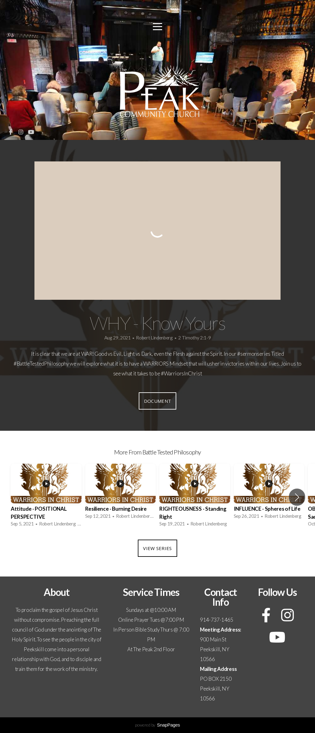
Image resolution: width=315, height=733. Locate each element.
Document (157, 401)
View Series (157, 548)
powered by (157, 724)
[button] (297, 497)
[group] (46, 497)
